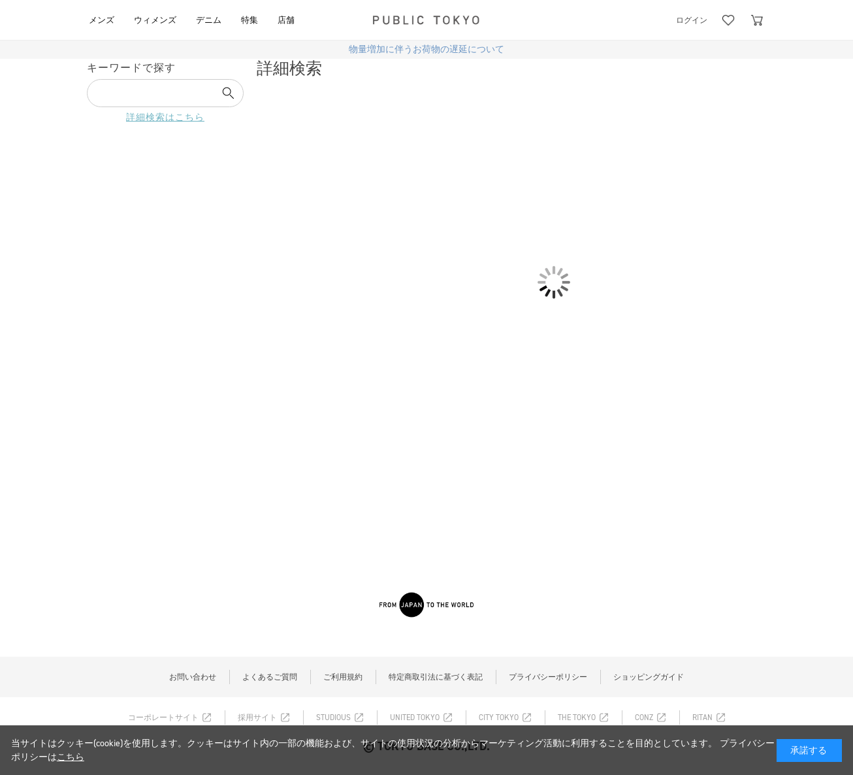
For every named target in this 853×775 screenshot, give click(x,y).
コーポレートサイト (163, 717)
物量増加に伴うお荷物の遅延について (426, 49)
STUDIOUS (333, 717)
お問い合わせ (192, 677)
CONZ (644, 717)
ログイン (691, 20)
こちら (70, 757)
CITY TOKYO (499, 717)
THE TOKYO (577, 717)
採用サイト (257, 717)
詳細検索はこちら (165, 117)
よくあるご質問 (269, 677)
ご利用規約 (342, 677)
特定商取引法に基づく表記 (436, 677)
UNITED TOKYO (415, 717)
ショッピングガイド (648, 677)
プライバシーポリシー (548, 677)
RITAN (702, 717)
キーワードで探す (131, 67)
